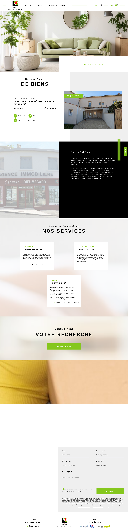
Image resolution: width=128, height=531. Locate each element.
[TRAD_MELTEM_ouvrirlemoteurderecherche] (95, 5)
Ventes (38, 5)
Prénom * (100, 451)
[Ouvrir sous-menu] (56, 5)
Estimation (64, 5)
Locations (50, 5)
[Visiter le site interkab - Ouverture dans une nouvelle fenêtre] (103, 526)
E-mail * (100, 461)
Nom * (65, 451)
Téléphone (66, 461)
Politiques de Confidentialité (84, 506)
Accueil (28, 5)
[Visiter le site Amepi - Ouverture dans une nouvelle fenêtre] (83, 526)
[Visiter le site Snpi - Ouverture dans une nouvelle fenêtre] (92, 526)
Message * (67, 472)
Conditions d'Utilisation (98, 506)
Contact (125, 151)
